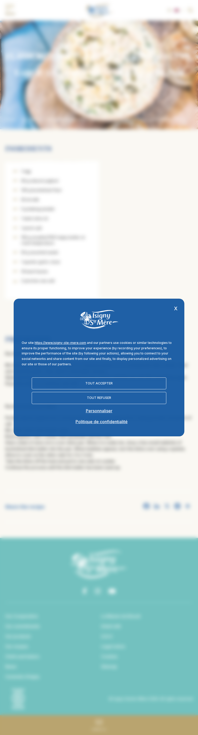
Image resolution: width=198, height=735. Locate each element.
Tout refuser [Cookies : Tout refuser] (99, 398)
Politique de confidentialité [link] (102, 421)
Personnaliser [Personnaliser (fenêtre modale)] (99, 410)
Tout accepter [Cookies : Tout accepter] (99, 383)
